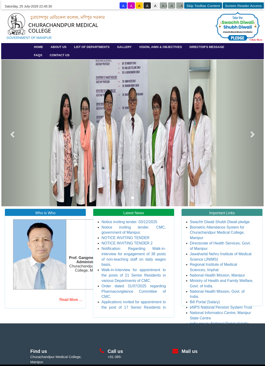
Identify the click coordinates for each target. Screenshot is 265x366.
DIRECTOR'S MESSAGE (206, 47)
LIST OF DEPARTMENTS (91, 47)
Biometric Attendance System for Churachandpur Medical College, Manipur (217, 232)
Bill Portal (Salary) (205, 302)
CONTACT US (60, 55)
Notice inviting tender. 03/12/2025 (129, 222)
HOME (38, 47)
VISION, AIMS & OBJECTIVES (160, 47)
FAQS (38, 55)
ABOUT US (58, 47)
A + (164, 6)
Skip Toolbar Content (203, 6)
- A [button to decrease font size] (180, 6)
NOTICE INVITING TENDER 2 (127, 243)
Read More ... (70, 300)
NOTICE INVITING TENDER (125, 238)
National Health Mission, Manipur (217, 275)
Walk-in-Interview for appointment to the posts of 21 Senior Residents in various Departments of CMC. (133, 275)
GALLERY (124, 47)
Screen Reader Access (243, 6)
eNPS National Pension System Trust (221, 307)
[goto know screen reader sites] (243, 5)
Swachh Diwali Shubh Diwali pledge (219, 222)
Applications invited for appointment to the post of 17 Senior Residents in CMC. (133, 307)
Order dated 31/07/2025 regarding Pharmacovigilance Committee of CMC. (133, 291)
